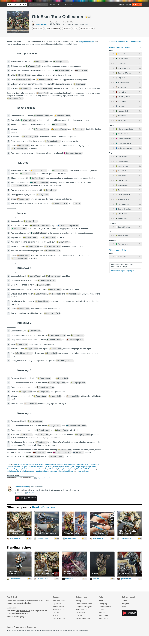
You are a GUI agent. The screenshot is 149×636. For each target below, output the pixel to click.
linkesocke (41, 467)
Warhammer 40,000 (86, 28)
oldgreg (84, 467)
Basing (78, 601)
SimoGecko (43, 469)
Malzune (49, 467)
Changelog (103, 604)
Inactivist (80, 464)
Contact (102, 609)
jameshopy (95, 464)
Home (9, 627)
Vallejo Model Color (117, 250)
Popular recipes (58, 607)
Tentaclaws (92, 469)
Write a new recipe (59, 601)
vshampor (31, 471)
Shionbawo (33, 469)
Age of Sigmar (38, 28)
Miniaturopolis (58, 467)
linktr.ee (19, 493)
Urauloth (23, 471)
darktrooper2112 (70, 464)
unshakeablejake (13, 471)
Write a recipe (137, 4)
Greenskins (67, 28)
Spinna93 (71, 469)
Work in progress (59, 618)
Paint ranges (103, 615)
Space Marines (81, 609)
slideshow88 (52, 469)
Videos (55, 615)
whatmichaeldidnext (65, 471)
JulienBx (10, 467)
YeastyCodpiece (83, 471)
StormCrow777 (81, 469)
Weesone (53, 471)
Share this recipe (13, 475)
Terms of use (32, 627)
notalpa (77, 467)
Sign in (128, 4)
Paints (60, 4)
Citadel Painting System (119, 47)
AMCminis (18, 464)
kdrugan (24, 467)
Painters (68, 4)
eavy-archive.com (86, 41)
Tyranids (79, 615)
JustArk (17, 467)
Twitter (124, 601)
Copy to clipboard (42, 478)
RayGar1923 (91, 467)
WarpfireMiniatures (42, 471)
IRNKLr (87, 464)
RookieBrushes (43, 507)
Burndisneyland (50, 464)
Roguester (17, 469)
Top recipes (57, 604)
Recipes (53, 4)
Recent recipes (58, 609)
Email (124, 607)
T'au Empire (80, 612)
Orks (75, 28)
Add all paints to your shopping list (122, 271)
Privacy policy (19, 627)
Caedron (60, 464)
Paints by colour (105, 618)
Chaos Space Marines (84, 604)
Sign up (121, 4)
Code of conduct (105, 607)
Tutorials (56, 612)
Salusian (25, 469)
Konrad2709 (32, 467)
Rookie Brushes (22, 487)
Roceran (10, 469)
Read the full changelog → (16, 617)
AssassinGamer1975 (30, 464)
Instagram (29, 493)
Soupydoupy (63, 469)
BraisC (41, 464)
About (101, 601)
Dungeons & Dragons (53, 28)
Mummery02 (69, 467)
